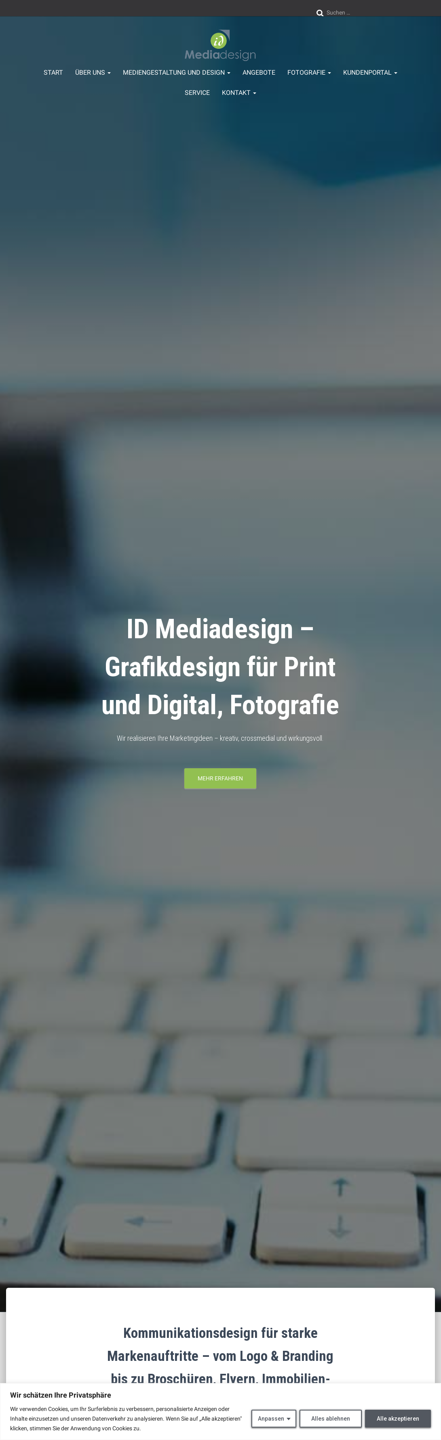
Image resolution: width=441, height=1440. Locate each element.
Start (53, 72)
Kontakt (239, 92)
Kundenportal (370, 72)
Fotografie (309, 72)
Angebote (259, 72)
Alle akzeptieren (398, 1418)
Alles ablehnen (330, 1418)
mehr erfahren (220, 778)
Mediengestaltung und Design (176, 72)
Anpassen (271, 1418)
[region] (220, 1411)
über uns (93, 72)
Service (197, 92)
